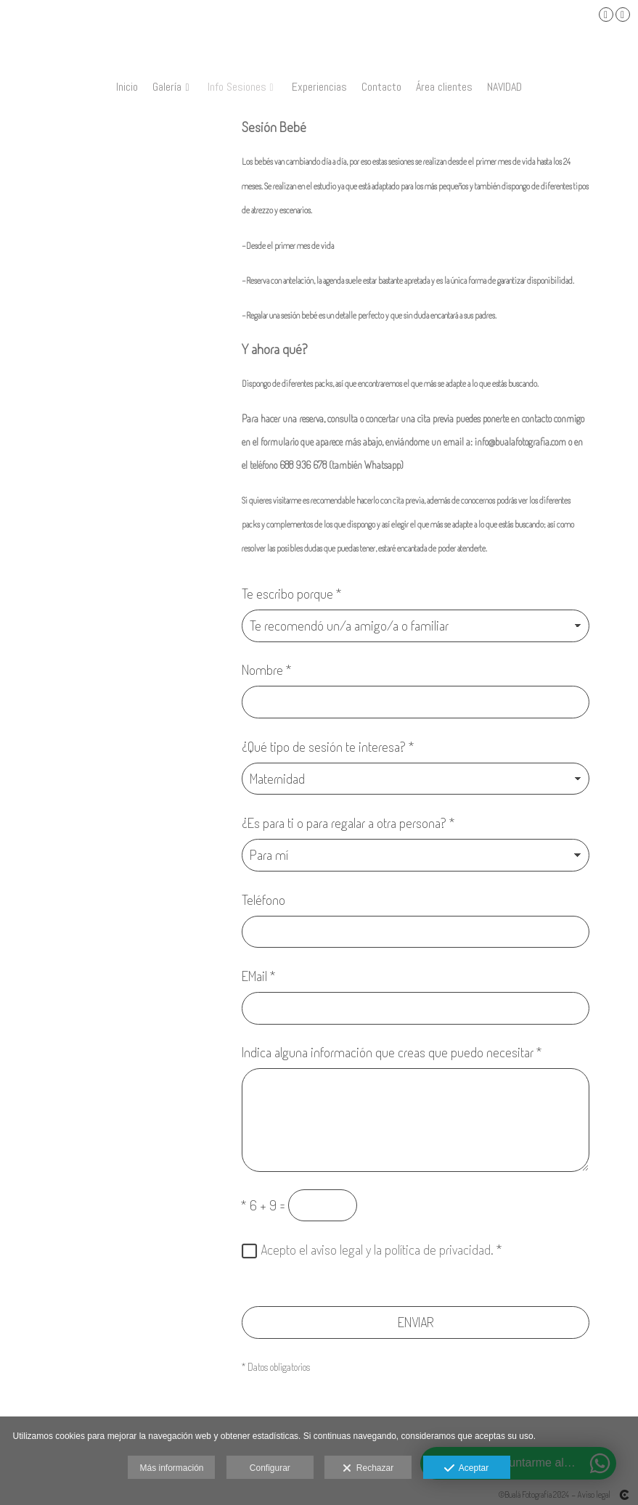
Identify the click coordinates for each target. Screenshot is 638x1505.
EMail (259, 976)
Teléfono (263, 899)
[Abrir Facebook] (606, 14)
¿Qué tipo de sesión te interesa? (328, 746)
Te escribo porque (292, 593)
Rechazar (368, 1469)
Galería (166, 87)
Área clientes (444, 87)
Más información (171, 1468)
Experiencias (319, 87)
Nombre (267, 669)
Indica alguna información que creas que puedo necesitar (392, 1052)
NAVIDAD (504, 87)
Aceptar (466, 1469)
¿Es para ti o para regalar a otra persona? (348, 822)
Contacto (381, 87)
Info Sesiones (237, 87)
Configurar (270, 1468)
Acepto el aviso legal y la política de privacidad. (377, 1249)
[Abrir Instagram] (622, 14)
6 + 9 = (263, 1205)
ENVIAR (416, 1322)
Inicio (127, 87)
